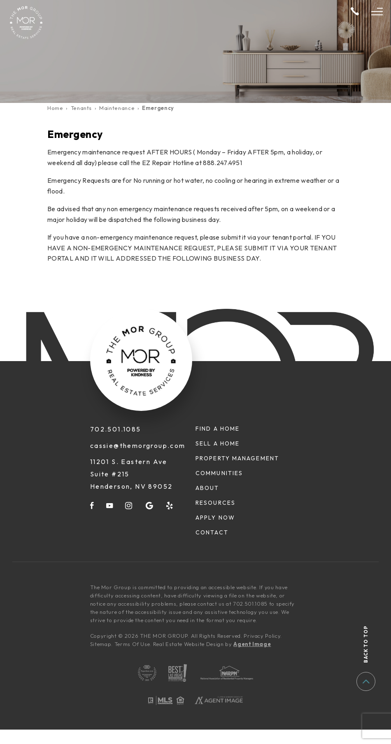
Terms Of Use (132, 644)
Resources (215, 502)
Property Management (237, 458)
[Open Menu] (377, 11)
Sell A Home (218, 443)
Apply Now (215, 517)
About (207, 488)
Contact (212, 532)
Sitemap (101, 644)
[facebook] (92, 505)
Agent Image (252, 644)
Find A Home (218, 428)
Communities (219, 473)
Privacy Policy (262, 635)
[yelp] (170, 505)
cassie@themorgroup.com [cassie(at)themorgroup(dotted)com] (138, 445)
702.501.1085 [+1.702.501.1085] (115, 429)
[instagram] (129, 505)
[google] (149, 505)
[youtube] (110, 505)
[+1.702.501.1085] (355, 12)
